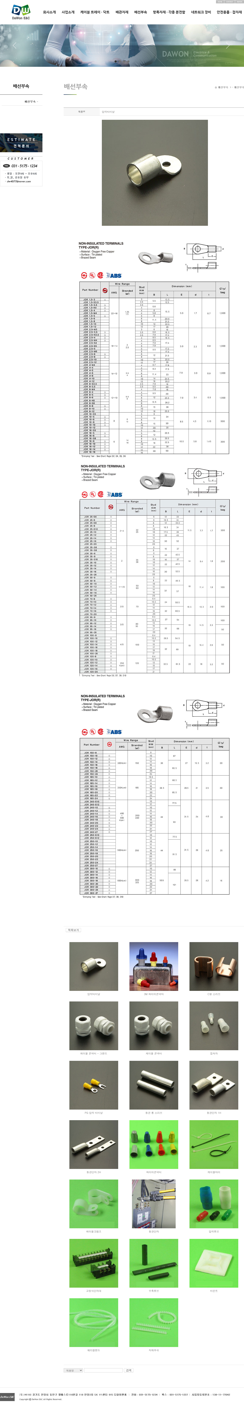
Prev (16, 47)
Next (227, 47)
